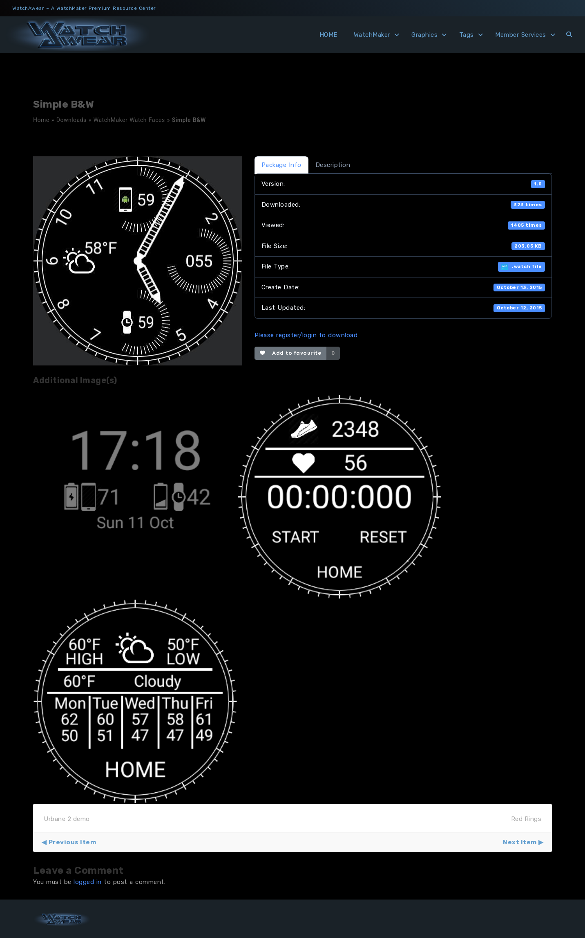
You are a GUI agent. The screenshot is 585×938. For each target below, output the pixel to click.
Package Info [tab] (281, 165)
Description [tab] (333, 165)
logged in (88, 882)
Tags (466, 34)
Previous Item (72, 842)
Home (41, 120)
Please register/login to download (306, 335)
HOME (328, 34)
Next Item (520, 842)
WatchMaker (372, 34)
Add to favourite (291, 353)
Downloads (71, 120)
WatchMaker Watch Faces (129, 120)
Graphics (424, 34)
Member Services (520, 34)
